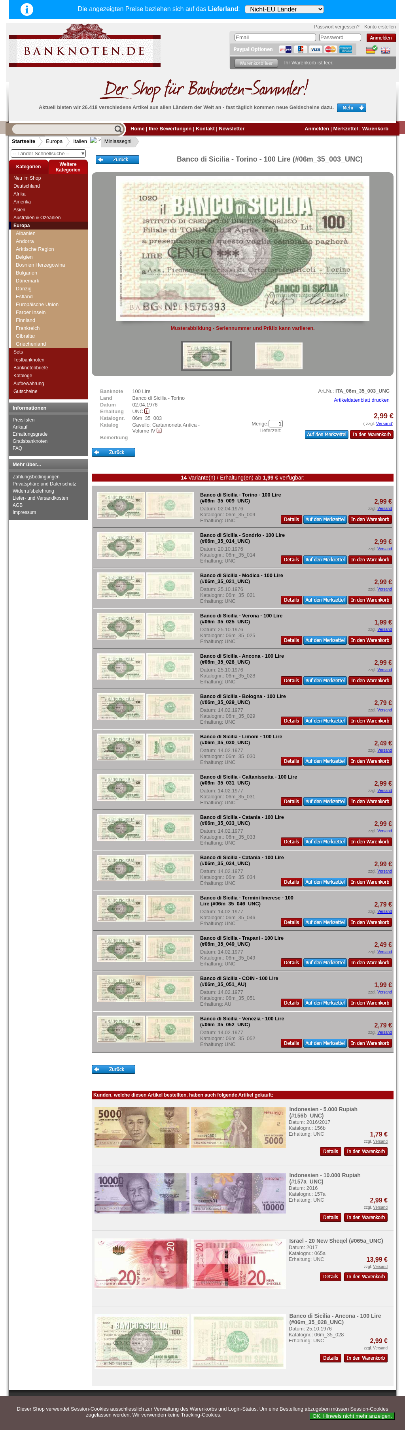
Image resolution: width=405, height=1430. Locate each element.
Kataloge (22, 375)
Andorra (25, 241)
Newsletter (231, 129)
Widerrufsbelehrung (33, 491)
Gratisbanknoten (30, 441)
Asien (19, 210)
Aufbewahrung (28, 383)
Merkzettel (345, 129)
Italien (80, 141)
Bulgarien (26, 273)
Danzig (24, 289)
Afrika (19, 194)
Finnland (25, 320)
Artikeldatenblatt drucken (362, 400)
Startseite (23, 141)
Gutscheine (25, 391)
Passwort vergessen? (337, 27)
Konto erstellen (380, 27)
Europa (54, 141)
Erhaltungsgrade (30, 434)
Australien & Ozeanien (37, 217)
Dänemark (27, 281)
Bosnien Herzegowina (40, 265)
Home (138, 129)
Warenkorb (375, 129)
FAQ (17, 448)
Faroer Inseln (30, 312)
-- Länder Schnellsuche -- (49, 153)
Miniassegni (111, 141)
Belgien (24, 257)
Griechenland (31, 344)
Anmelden (317, 129)
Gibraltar (25, 336)
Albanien (26, 233)
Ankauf (20, 427)
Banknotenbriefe (30, 368)
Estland (24, 296)
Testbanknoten (28, 360)
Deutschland (26, 186)
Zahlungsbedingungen (36, 477)
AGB (18, 505)
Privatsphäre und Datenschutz (44, 484)
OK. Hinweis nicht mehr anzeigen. (352, 1416)
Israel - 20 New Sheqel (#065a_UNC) (336, 1241)
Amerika (22, 202)
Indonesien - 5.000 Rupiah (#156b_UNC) (323, 1112)
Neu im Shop (27, 178)
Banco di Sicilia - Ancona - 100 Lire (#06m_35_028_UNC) (335, 1319)
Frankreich (28, 328)
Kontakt (205, 129)
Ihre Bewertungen (170, 129)
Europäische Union (37, 304)
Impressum (24, 512)
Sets (18, 352)
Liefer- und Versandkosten (40, 498)
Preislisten (23, 420)
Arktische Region (35, 249)
